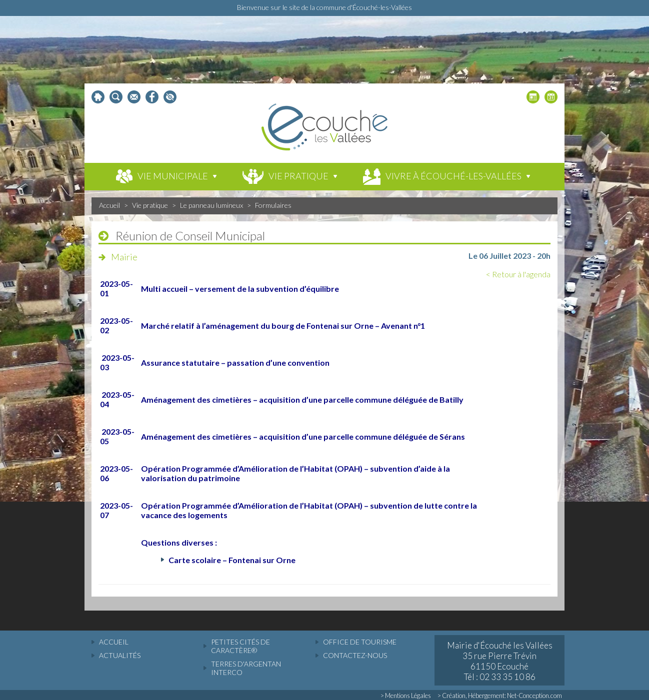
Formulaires (273, 205)
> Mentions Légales (405, 696)
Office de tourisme (359, 642)
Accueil (109, 205)
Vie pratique (150, 205)
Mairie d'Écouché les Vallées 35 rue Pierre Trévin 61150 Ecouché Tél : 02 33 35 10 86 (499, 661)
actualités (119, 655)
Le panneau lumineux (211, 205)
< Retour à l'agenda (518, 274)
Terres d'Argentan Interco (246, 668)
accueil (113, 642)
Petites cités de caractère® (240, 646)
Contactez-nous (355, 655)
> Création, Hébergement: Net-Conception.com (500, 696)
